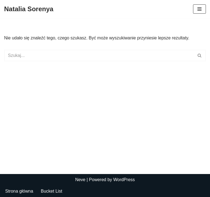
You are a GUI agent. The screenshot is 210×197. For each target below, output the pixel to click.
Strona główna (19, 191)
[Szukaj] (99, 55)
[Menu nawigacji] (199, 9)
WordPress (124, 179)
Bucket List (51, 191)
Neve (80, 179)
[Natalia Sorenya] (28, 9)
